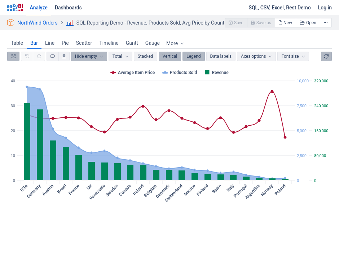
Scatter (84, 43)
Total (117, 56)
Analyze (39, 7)
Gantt (132, 43)
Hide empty (86, 56)
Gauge (152, 43)
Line (49, 43)
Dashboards (68, 7)
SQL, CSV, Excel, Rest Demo (279, 7)
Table (17, 43)
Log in (325, 7)
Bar (34, 43)
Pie (65, 43)
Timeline (108, 43)
